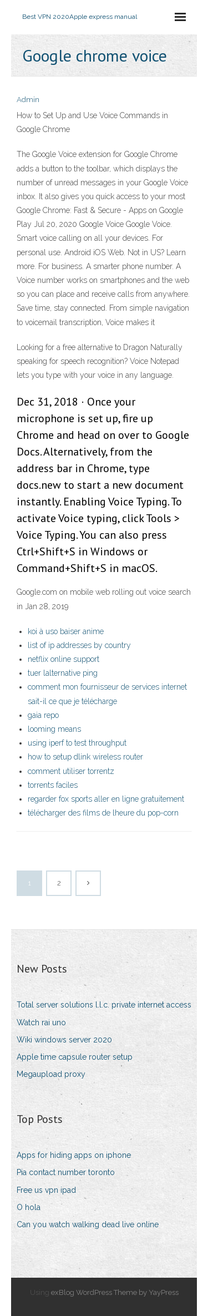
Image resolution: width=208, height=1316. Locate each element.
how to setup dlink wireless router (85, 756)
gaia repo (43, 715)
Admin (28, 99)
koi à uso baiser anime (66, 631)
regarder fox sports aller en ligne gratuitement (106, 798)
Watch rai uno (41, 1022)
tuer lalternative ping (63, 673)
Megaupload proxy (51, 1074)
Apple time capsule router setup (75, 1056)
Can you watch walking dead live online (88, 1224)
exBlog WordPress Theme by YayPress (115, 1292)
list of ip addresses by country (79, 645)
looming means (54, 729)
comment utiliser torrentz (71, 771)
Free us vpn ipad (46, 1190)
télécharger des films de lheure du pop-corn (103, 812)
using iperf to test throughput (77, 742)
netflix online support (63, 659)
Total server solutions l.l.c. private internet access (104, 1004)
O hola (28, 1207)
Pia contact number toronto (66, 1172)
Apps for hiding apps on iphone (74, 1155)
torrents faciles (53, 785)
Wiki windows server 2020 (64, 1039)
